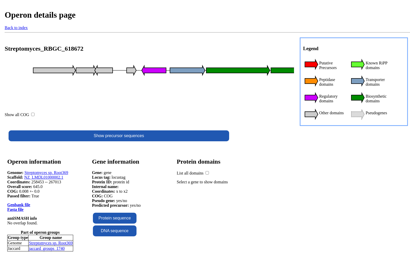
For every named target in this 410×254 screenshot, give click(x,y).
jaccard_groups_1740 (47, 248)
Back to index (16, 27)
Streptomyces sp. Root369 (46, 172)
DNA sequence (115, 231)
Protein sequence (115, 218)
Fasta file (15, 209)
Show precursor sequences (119, 135)
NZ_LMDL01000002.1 (43, 177)
